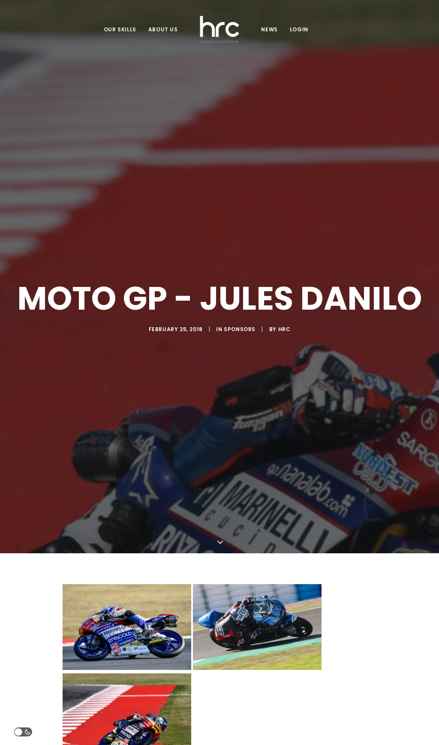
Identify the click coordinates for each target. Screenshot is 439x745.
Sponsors (240, 297)
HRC (284, 297)
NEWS (269, 29)
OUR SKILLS (120, 29)
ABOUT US (163, 29)
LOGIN (299, 29)
